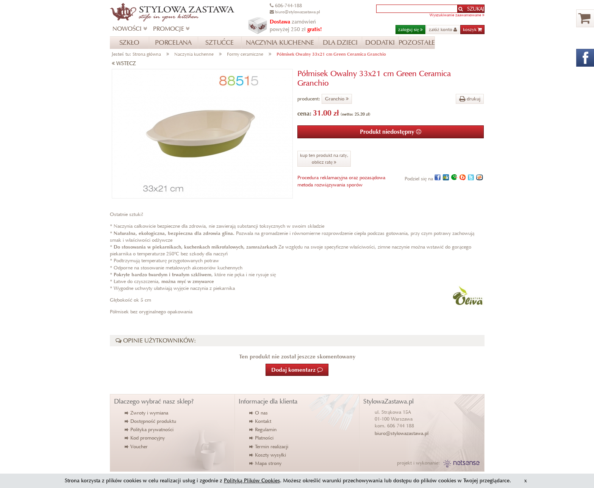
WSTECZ (124, 63)
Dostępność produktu (150, 421)
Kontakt (260, 421)
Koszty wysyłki (268, 455)
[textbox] (417, 9)
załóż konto (443, 29)
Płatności (262, 438)
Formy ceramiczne (245, 54)
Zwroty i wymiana (146, 413)
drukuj (469, 98)
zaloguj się (410, 29)
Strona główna (147, 54)
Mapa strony (265, 463)
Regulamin (263, 429)
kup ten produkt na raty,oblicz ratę (324, 158)
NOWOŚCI (130, 28)
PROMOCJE (171, 28)
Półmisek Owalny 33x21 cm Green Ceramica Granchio (331, 54)
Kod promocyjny (145, 438)
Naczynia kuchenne (194, 54)
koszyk (472, 29)
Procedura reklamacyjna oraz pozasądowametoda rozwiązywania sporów (341, 181)
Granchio (337, 98)
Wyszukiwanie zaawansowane (457, 15)
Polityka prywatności (149, 429)
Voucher (136, 446)
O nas (259, 413)
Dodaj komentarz (297, 369)
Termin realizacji (269, 446)
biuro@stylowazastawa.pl (401, 433)
